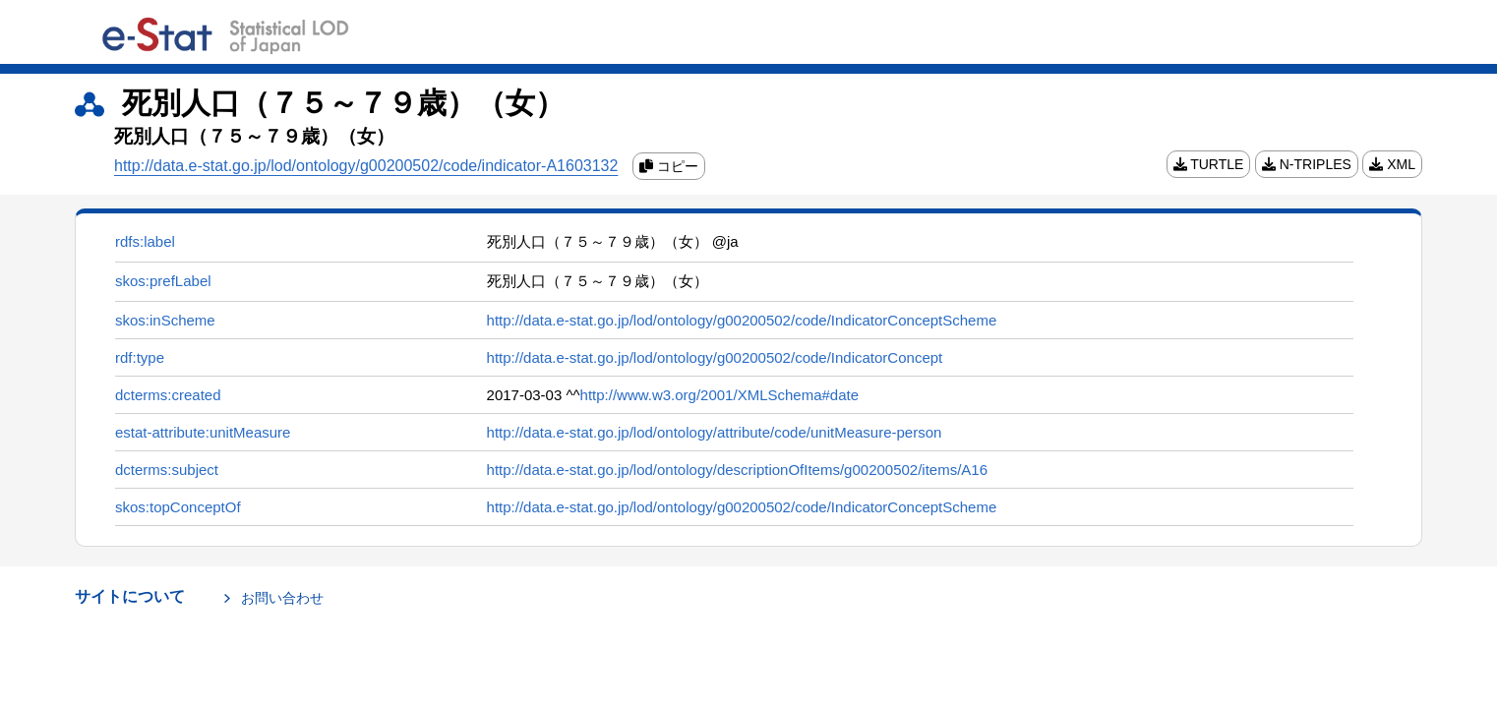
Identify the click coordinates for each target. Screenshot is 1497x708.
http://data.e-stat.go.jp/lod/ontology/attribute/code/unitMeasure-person (714, 432)
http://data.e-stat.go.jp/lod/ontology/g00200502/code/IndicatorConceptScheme (742, 320)
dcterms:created (168, 394)
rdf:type (139, 357)
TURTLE (1208, 163)
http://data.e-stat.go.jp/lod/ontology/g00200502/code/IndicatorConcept (715, 357)
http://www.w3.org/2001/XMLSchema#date (720, 394)
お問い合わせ (282, 598)
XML (1392, 163)
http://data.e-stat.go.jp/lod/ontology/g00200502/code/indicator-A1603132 (366, 165)
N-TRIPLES (1306, 163)
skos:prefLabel (163, 280)
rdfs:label (145, 241)
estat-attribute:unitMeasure (202, 432)
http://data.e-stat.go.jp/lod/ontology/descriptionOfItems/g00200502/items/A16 (737, 469)
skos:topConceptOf (178, 507)
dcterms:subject (166, 469)
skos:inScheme (165, 320)
